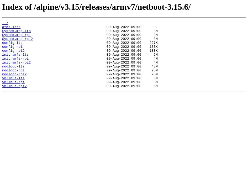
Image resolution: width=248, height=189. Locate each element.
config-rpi (12, 52)
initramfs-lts (15, 61)
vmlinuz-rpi (13, 94)
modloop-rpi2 (14, 85)
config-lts (12, 47)
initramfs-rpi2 (16, 71)
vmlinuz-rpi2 (14, 99)
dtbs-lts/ (11, 28)
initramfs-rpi (15, 66)
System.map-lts (16, 33)
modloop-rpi (13, 80)
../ (5, 23)
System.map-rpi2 (17, 42)
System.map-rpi (16, 37)
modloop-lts (13, 75)
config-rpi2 (13, 56)
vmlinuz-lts (13, 89)
